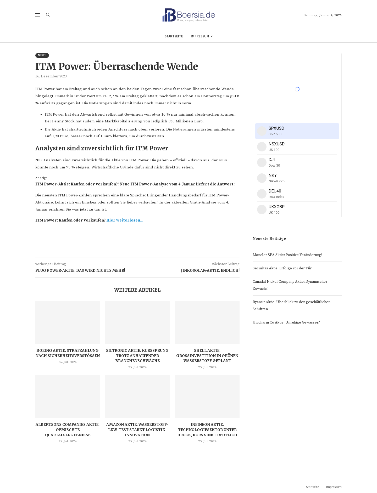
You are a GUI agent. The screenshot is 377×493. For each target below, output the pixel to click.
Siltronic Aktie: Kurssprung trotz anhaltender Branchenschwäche (137, 355)
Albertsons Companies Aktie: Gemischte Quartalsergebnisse (67, 429)
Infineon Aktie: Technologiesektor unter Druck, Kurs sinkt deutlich (207, 429)
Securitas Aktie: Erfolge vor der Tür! (282, 268)
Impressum (200, 36)
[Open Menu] (37, 15)
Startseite (174, 36)
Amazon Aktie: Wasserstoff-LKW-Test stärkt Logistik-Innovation (137, 429)
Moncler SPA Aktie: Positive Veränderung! (287, 255)
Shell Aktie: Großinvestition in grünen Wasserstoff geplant (207, 355)
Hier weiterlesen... (124, 220)
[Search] (48, 15)
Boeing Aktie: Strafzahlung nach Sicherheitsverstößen (68, 353)
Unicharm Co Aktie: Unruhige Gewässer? (286, 322)
